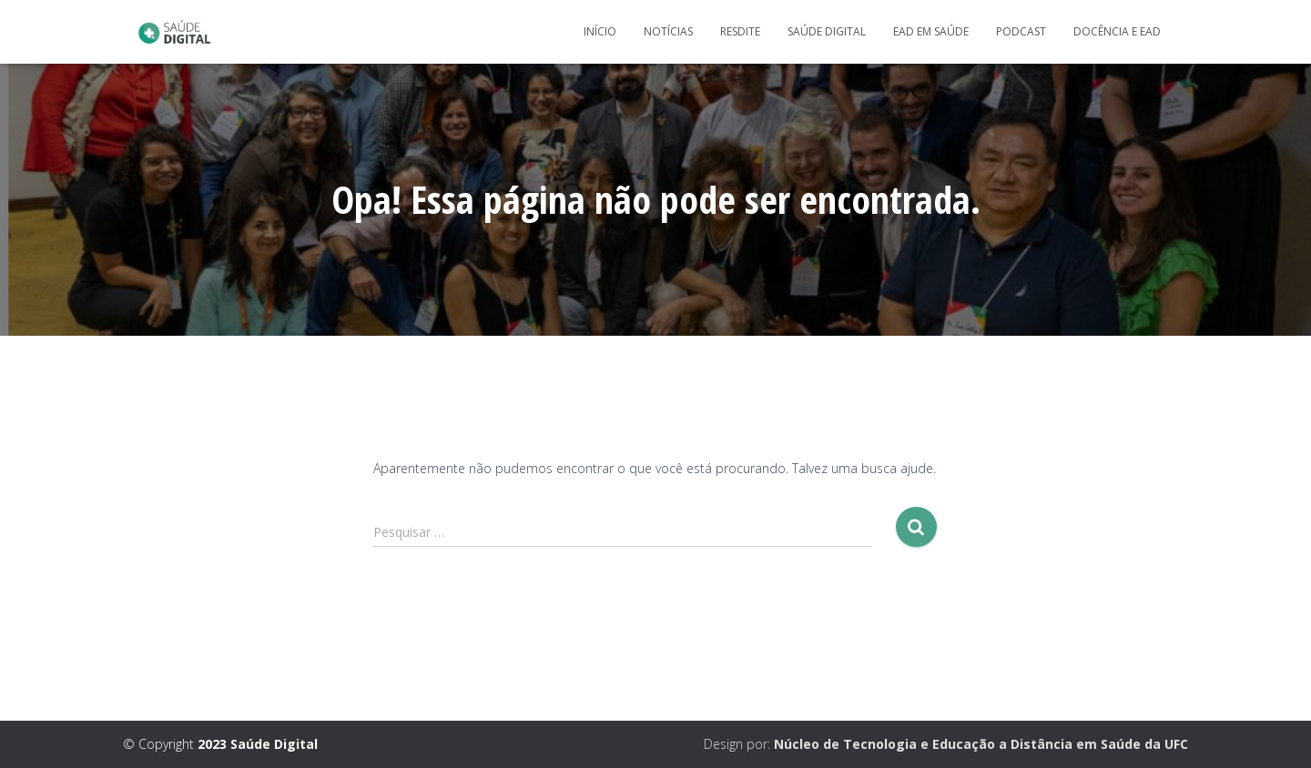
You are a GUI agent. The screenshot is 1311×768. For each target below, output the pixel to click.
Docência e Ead (1117, 31)
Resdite (740, 31)
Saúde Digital (827, 31)
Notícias (668, 31)
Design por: (946, 744)
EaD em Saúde (931, 31)
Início (600, 31)
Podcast (1021, 31)
